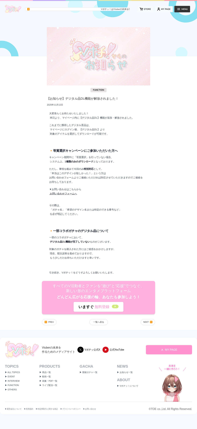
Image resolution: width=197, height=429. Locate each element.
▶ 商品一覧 (45, 372)
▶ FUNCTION (12, 385)
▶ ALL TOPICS (12, 372)
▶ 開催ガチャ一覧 (88, 372)
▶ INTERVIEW (12, 381)
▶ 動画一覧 (45, 376)
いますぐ (98, 306)
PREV (49, 322)
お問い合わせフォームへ (63, 193)
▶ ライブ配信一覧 (48, 385)
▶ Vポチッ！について (127, 386)
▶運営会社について (13, 409)
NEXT (148, 322)
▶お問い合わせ (89, 409)
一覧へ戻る (98, 322)
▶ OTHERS (11, 389)
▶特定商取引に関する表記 (47, 409)
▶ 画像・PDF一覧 (48, 381)
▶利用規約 (28, 409)
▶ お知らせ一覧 (125, 372)
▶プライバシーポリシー (70, 409)
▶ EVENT (10, 376)
